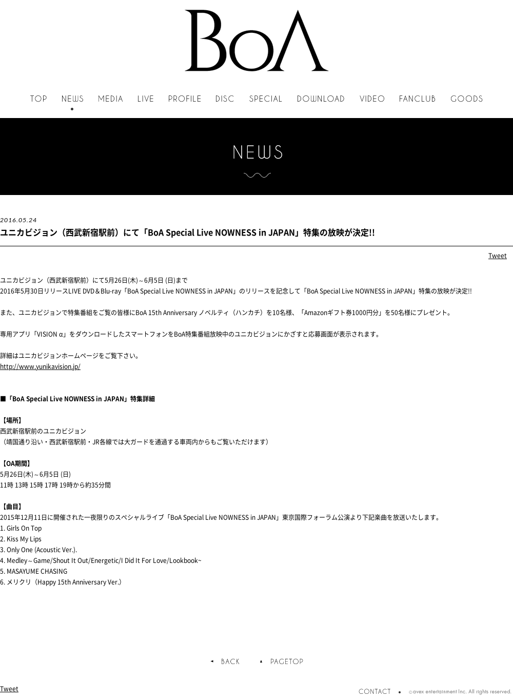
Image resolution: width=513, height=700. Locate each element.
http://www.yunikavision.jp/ (40, 366)
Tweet (497, 255)
